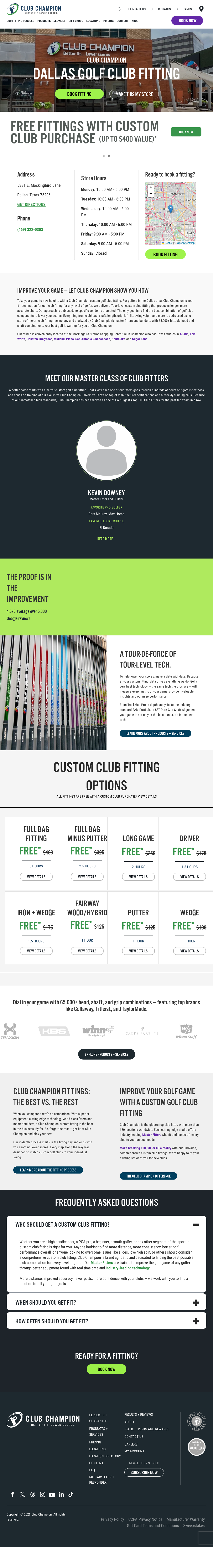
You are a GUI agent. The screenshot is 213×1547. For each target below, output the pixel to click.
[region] (106, 1031)
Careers (130, 1444)
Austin (184, 334)
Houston (32, 339)
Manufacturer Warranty (186, 1519)
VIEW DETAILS (36, 877)
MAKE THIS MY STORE (134, 94)
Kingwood (45, 339)
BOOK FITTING (79, 94)
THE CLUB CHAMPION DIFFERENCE (148, 1176)
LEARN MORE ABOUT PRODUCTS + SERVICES (155, 733)
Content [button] (123, 21)
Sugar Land (139, 339)
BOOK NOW (187, 21)
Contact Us (137, 9)
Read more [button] (105, 539)
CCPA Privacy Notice (145, 1519)
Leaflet (167, 243)
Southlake (118, 339)
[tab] (104, 156)
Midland (59, 339)
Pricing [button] (108, 21)
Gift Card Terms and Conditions (153, 1525)
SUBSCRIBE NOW (144, 1472)
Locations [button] (93, 21)
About (129, 1422)
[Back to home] (34, 9)
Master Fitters (151, 1135)
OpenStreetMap (186, 243)
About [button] (136, 21)
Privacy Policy (112, 1519)
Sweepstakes (194, 1525)
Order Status (161, 9)
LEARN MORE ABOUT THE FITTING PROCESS (48, 1170)
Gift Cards (184, 9)
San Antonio (83, 339)
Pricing (95, 1442)
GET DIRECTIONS (31, 204)
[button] (120, 9)
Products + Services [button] (51, 21)
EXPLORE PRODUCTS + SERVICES (106, 1054)
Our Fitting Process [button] (20, 21)
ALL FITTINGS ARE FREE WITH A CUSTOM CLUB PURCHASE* (107, 796)
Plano (70, 339)
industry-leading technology (128, 1268)
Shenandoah (101, 339)
